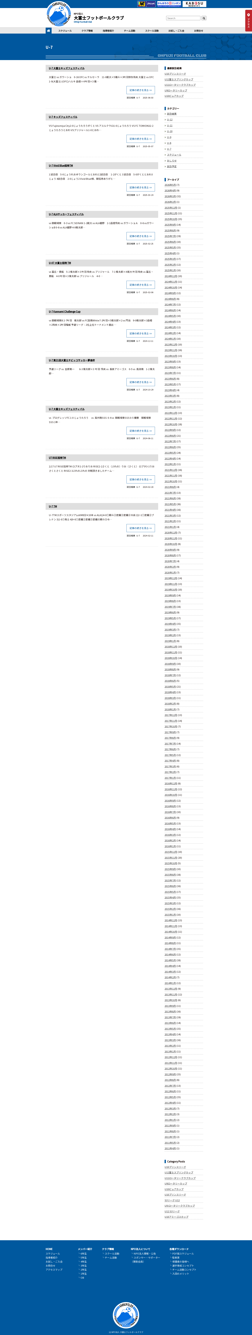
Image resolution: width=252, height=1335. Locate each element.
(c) (110, 1332)
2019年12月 (171, 578)
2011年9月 (170, 1125)
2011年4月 (170, 1148)
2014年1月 (170, 983)
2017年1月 (170, 777)
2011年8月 (170, 1131)
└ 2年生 (82, 1269)
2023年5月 (170, 384)
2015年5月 (170, 891)
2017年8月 (170, 737)
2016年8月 (170, 806)
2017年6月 (170, 749)
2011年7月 (170, 1137)
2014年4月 (170, 966)
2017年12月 (171, 715)
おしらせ (172, 160)
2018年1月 (170, 709)
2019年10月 (171, 589)
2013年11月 (171, 994)
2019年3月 (170, 629)
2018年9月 (170, 663)
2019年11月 (171, 584)
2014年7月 (170, 948)
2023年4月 (170, 390)
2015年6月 (170, 886)
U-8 (169, 143)
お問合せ (198, 30)
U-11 (169, 125)
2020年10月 (171, 544)
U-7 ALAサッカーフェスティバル (66, 214)
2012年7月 (170, 1085)
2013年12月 (171, 988)
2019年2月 (170, 635)
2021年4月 (170, 509)
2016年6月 (170, 817)
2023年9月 (170, 361)
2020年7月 (170, 561)
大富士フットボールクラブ (99, 18)
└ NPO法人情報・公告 (143, 1253)
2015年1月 (170, 914)
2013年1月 (170, 1051)
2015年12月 (171, 851)
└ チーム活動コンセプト (182, 1269)
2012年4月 (170, 1102)
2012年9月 (170, 1074)
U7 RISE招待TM (57, 457)
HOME (49, 1249)
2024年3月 (170, 327)
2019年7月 (170, 606)
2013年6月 (170, 1023)
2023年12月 (171, 344)
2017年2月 (170, 772)
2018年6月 (170, 680)
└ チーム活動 (109, 1257)
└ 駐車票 (174, 1257)
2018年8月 (170, 669)
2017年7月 (170, 743)
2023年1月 (170, 407)
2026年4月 (170, 190)
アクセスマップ (54, 1269)
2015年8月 (170, 874)
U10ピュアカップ (174, 95)
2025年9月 (170, 224)
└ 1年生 (82, 1273)
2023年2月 (170, 401)
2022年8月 (170, 435)
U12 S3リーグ (172, 1211)
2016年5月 (170, 823)
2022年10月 (171, 424)
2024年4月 (170, 321)
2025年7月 (170, 236)
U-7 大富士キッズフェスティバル (67, 68)
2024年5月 (170, 316)
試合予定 (172, 166)
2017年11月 (171, 720)
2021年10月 (171, 481)
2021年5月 (170, 504)
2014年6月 (170, 954)
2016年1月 (170, 846)
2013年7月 (170, 1017)
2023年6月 (170, 378)
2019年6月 (170, 612)
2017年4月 (170, 760)
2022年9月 (170, 430)
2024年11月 (171, 281)
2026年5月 (170, 184)
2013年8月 (170, 1011)
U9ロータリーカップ (176, 90)
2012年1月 (170, 1120)
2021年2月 (170, 521)
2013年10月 (171, 1000)
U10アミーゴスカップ (176, 1216)
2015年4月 (170, 897)
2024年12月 (171, 276)
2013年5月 (170, 1028)
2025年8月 (170, 230)
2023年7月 (170, 373)
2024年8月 (170, 299)
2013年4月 (170, 1034)
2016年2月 (170, 840)
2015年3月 (170, 903)
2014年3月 (170, 971)
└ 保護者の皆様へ (179, 1261)
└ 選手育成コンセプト (181, 1265)
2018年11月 (171, 652)
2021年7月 (170, 492)
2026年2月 (170, 201)
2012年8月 (170, 1080)
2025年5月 (170, 247)
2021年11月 (171, 475)
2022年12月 (171, 413)
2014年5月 (170, 960)
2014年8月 (170, 943)
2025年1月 (170, 270)
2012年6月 (170, 1091)
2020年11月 (171, 538)
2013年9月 (170, 1006)
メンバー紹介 (85, 1249)
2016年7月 (170, 812)
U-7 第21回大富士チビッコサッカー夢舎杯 (72, 360)
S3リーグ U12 (172, 1200)
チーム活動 (129, 30)
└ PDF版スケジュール (181, 1253)
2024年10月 (171, 287)
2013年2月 (170, 1045)
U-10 (169, 131)
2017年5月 (170, 755)
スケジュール (65, 30)
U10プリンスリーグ (175, 73)
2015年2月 (170, 909)
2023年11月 (171, 350)
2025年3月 (170, 259)
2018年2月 (170, 703)
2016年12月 (171, 783)
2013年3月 (170, 1040)
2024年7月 (170, 304)
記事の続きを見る (139, 90)
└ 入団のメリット (179, 1273)
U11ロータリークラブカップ (180, 84)
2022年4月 (170, 458)
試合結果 (131, 97)
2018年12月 (171, 646)
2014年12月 (171, 920)
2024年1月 (170, 338)
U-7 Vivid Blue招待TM (61, 165)
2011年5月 (170, 1142)
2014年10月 (171, 931)
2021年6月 (170, 498)
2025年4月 (170, 253)
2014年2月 (170, 977)
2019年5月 (170, 618)
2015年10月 (171, 863)
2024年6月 (170, 310)
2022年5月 (170, 452)
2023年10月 (171, 356)
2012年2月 (170, 1114)
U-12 (169, 119)
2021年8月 (170, 487)
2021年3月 (170, 515)
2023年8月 (170, 367)
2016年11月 (171, 789)
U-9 (169, 137)
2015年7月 (170, 880)
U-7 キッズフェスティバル (63, 117)
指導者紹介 (108, 30)
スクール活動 (152, 30)
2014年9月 (170, 937)
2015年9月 (170, 869)
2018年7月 (170, 675)
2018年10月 (171, 658)
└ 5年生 (82, 1257)
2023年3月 (170, 395)
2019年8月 (170, 601)
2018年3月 (170, 698)
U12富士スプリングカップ (179, 79)
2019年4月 (170, 623)
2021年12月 (171, 470)
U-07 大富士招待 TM (60, 263)
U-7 (138, 97)
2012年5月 (170, 1097)
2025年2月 (170, 264)
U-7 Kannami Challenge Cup (65, 311)
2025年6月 (170, 241)
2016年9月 (170, 800)
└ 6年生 (82, 1253)
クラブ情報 (87, 30)
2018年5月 (170, 686)
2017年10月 (171, 726)
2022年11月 (171, 418)
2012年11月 (171, 1063)
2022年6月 (170, 447)
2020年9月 (170, 549)
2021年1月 (170, 527)
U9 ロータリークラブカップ (180, 1205)
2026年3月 (170, 196)
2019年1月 (170, 641)
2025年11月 (171, 213)
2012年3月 (170, 1108)
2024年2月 (170, 333)
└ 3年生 (82, 1265)
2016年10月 (171, 794)
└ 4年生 (82, 1261)
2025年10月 (171, 219)
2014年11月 (171, 926)
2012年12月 (171, 1057)
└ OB (81, 1277)
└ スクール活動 (110, 1253)
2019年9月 (170, 595)
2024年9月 (170, 293)
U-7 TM (53, 506)
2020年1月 (170, 572)
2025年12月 (171, 207)
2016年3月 (170, 834)
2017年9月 (170, 732)
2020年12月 (171, 532)
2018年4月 (170, 692)
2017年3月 (170, 766)
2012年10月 (171, 1068)
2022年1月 (170, 464)
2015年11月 (171, 857)
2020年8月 (170, 555)
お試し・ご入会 (176, 30)
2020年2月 (170, 566)
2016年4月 (170, 829)
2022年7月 (170, 441)
